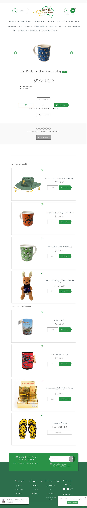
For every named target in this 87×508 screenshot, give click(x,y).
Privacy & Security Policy (51, 498)
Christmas (62, 26)
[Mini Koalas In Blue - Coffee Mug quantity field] (43, 105)
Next (71, 53)
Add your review (43, 137)
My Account (19, 486)
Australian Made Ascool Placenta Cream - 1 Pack (17, 501)
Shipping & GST (51, 486)
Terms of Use (50, 493)
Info (57, 108)
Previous (15, 53)
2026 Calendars (26, 21)
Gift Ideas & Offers (39, 26)
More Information (43, 99)
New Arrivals (53, 26)
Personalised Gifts (74, 26)
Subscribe (18, 493)
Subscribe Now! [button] (72, 502)
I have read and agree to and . (60, 465)
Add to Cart (60, 105)
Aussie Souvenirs (39, 21)
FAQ (51, 489)
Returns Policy (19, 489)
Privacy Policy (66, 466)
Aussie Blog (35, 493)
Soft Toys (27, 26)
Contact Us (35, 489)
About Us (34, 486)
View (52, 188)
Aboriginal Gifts (53, 21)
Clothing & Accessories (69, 21)
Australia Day (13, 21)
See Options (60, 432)
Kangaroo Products (13, 26)
